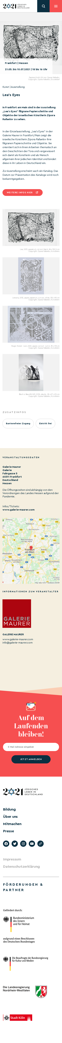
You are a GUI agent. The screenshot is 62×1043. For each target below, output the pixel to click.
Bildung (9, 809)
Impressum (12, 859)
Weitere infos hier (20, 192)
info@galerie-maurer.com (17, 642)
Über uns (10, 816)
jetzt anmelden (31, 759)
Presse (8, 831)
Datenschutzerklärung (21, 866)
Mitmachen (12, 824)
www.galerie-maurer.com (18, 509)
